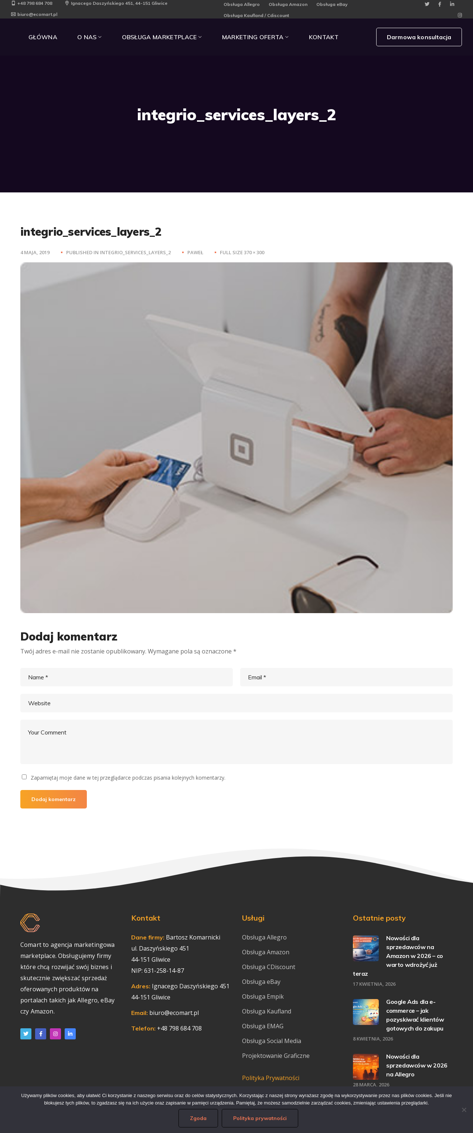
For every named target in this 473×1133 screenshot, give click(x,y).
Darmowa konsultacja (419, 37)
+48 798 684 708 (31, 3)
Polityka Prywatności (270, 1078)
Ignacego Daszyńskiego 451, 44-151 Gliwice (116, 3)
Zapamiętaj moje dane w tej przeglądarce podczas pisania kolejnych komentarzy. (128, 777)
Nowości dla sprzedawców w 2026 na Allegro (417, 1065)
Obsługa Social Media (271, 1041)
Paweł (195, 252)
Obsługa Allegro (242, 4)
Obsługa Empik (263, 996)
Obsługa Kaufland (267, 1011)
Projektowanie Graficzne (276, 1056)
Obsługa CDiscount (268, 967)
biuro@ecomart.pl (34, 14)
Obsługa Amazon (288, 4)
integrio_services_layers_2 (135, 252)
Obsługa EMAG (262, 1026)
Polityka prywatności (260, 1118)
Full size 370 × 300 (242, 252)
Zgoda (198, 1118)
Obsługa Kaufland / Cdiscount (256, 15)
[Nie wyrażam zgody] (463, 1109)
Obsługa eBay (332, 4)
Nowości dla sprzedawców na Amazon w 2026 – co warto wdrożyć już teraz (398, 955)
